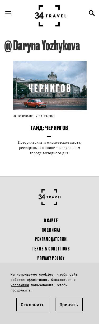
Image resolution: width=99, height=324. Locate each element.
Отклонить (33, 304)
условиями (20, 285)
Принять (69, 304)
